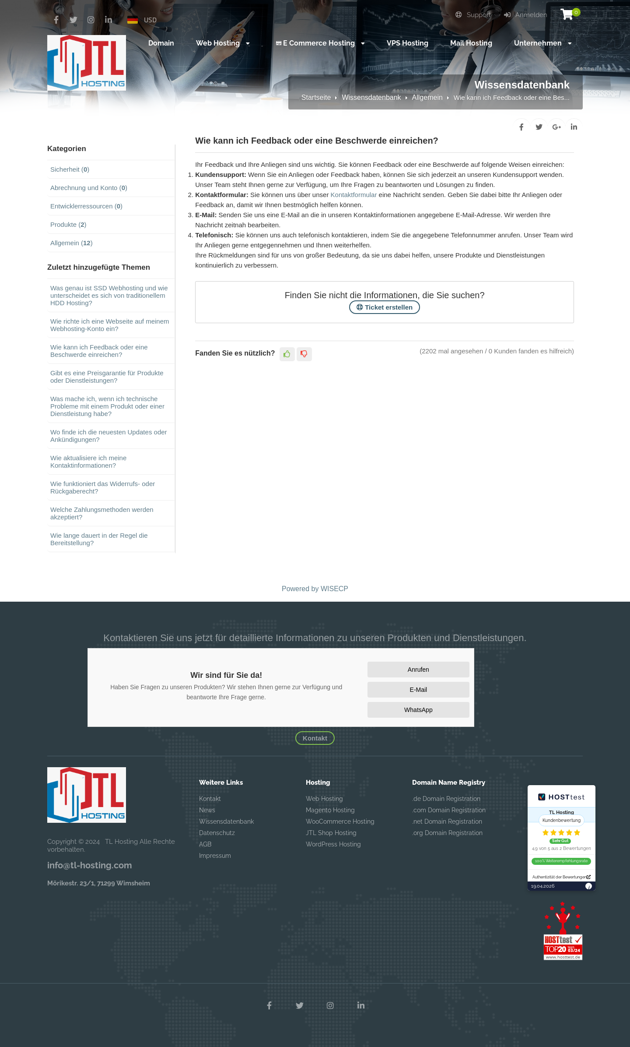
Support (473, 15)
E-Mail (418, 689)
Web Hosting (324, 798)
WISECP (334, 588)
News (207, 810)
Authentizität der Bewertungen (561, 877)
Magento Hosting (330, 810)
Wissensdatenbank (371, 97)
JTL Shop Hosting (331, 832)
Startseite (316, 97)
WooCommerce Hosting (340, 821)
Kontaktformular (354, 194)
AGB (205, 844)
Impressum (215, 855)
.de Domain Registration (446, 798)
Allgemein (427, 97)
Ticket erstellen (385, 307)
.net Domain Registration (447, 821)
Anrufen (418, 669)
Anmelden (525, 15)
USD (150, 19)
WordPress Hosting (333, 844)
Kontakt (315, 738)
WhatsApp (418, 709)
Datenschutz (217, 832)
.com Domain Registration (449, 810)
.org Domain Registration (447, 832)
